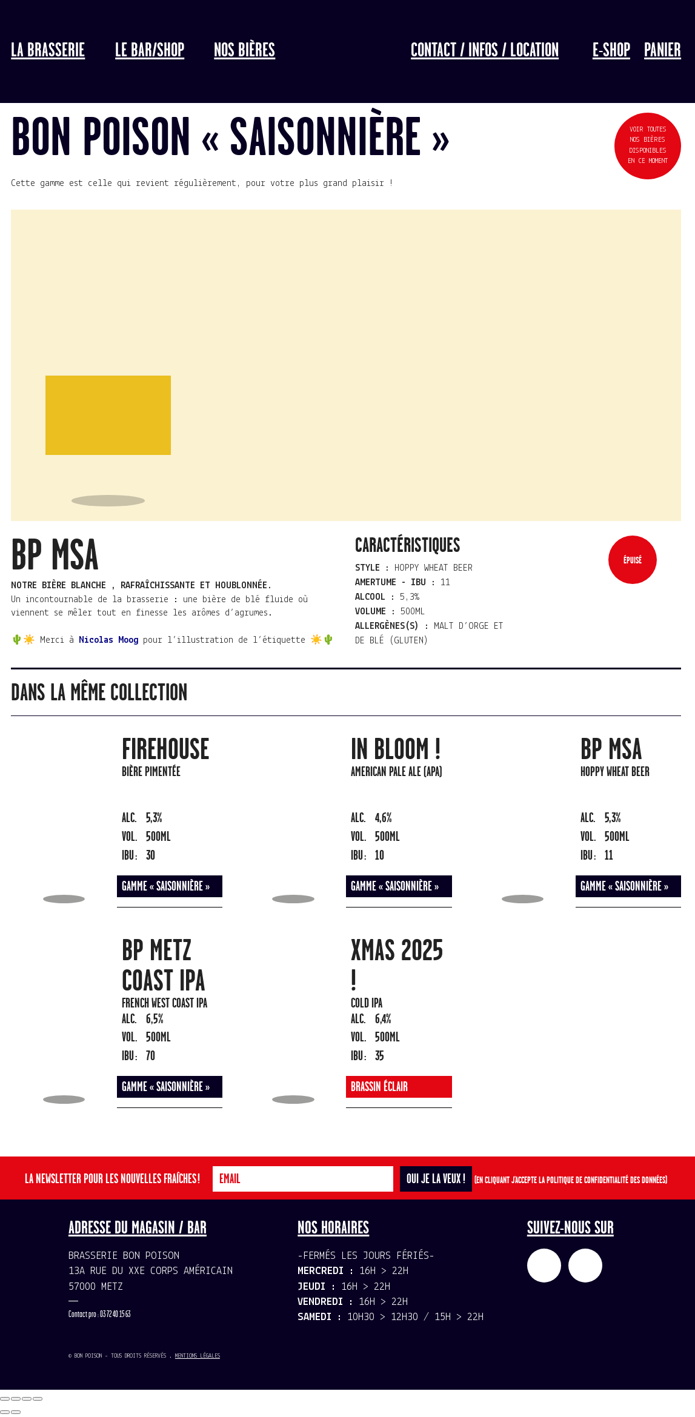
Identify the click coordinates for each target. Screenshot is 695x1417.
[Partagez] (16, 1399)
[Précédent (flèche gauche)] (5, 1412)
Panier (662, 51)
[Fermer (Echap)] (5, 1399)
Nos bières (244, 51)
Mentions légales (197, 1356)
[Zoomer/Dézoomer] (37, 1399)
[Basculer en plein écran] (27, 1399)
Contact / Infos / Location (485, 51)
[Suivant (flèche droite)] (16, 1412)
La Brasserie (48, 51)
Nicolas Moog (108, 640)
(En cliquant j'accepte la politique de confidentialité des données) (570, 1180)
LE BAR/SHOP (149, 51)
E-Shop (611, 51)
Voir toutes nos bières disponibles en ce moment (648, 145)
